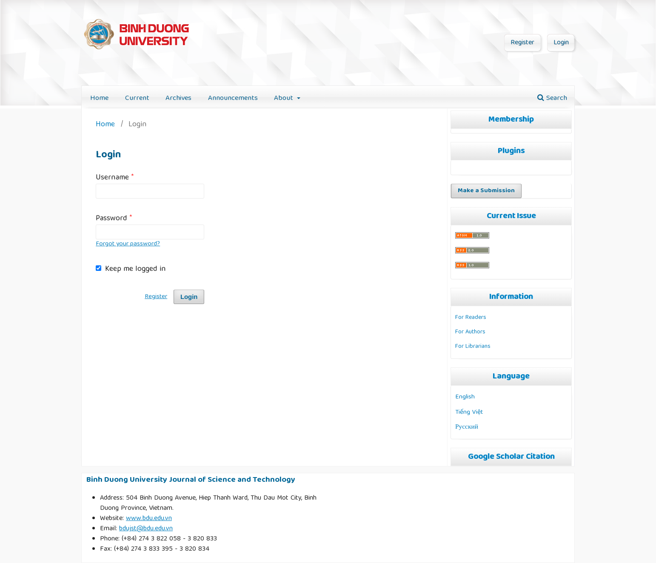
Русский (466, 427)
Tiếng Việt (469, 412)
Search (552, 98)
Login (561, 43)
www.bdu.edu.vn (149, 519)
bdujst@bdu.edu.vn (146, 529)
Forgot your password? (128, 244)
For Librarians (473, 346)
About (284, 98)
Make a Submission (486, 190)
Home (99, 98)
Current (137, 98)
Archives (178, 98)
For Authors (470, 332)
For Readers (470, 318)
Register (522, 43)
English (465, 397)
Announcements (233, 98)
